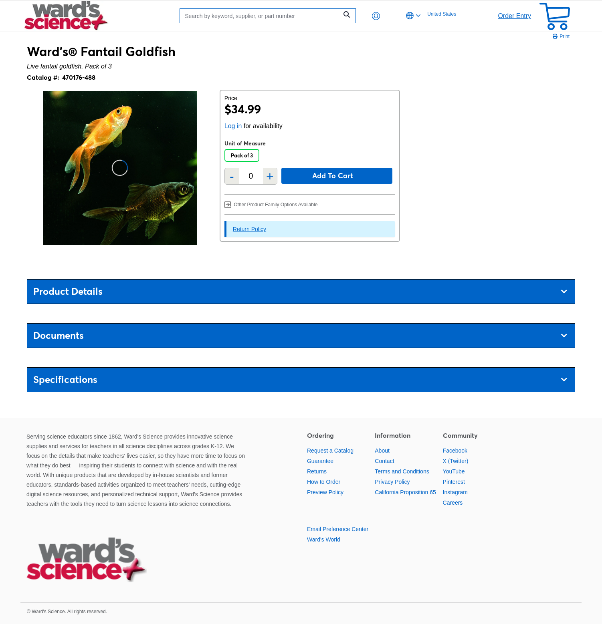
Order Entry (514, 15)
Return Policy (249, 229)
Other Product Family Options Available (271, 204)
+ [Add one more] (270, 176)
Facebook (455, 450)
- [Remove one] (232, 176)
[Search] (261, 16)
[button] (376, 16)
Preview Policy (325, 492)
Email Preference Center (337, 529)
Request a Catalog (330, 450)
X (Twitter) (456, 461)
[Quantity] (251, 176)
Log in (233, 126)
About (382, 450)
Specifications (300, 379)
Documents (300, 335)
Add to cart (332, 175)
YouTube (454, 471)
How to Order (323, 482)
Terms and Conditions (402, 471)
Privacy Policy (392, 482)
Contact (384, 461)
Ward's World (323, 539)
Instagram (455, 492)
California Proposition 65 (405, 492)
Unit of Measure (245, 143)
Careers (453, 502)
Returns (317, 471)
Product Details (300, 291)
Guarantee (320, 461)
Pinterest (454, 482)
